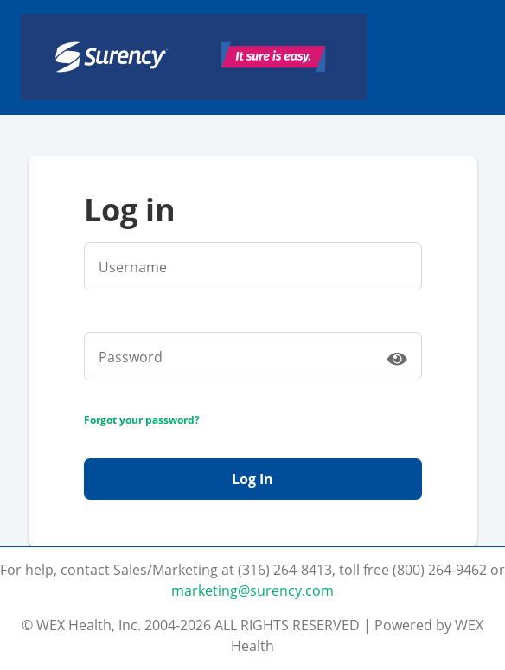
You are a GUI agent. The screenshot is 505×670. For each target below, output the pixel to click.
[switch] (397, 358)
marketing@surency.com (252, 590)
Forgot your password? (142, 419)
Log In (252, 478)
